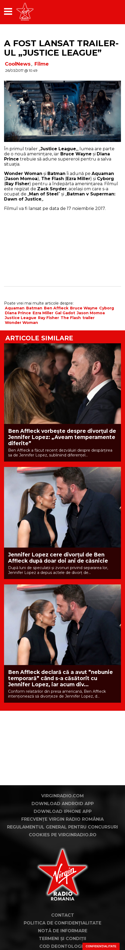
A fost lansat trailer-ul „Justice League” (61, 48)
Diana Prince (18, 312)
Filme (41, 64)
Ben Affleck (56, 308)
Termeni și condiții (62, 938)
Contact (62, 915)
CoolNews (17, 64)
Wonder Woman (21, 322)
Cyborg (106, 308)
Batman (34, 308)
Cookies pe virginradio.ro (62, 834)
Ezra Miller (43, 312)
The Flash (71, 317)
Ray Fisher (48, 317)
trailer (88, 317)
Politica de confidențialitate (62, 923)
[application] (107, 11)
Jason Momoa (91, 312)
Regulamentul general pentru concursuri (62, 827)
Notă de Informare (62, 930)
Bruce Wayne (84, 308)
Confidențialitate (101, 946)
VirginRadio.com (62, 795)
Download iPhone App (63, 811)
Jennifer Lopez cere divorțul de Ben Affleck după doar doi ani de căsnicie (58, 558)
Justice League (20, 317)
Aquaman (15, 308)
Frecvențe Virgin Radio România (62, 819)
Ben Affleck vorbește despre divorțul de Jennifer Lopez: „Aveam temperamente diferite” (62, 437)
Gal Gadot (65, 312)
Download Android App (63, 803)
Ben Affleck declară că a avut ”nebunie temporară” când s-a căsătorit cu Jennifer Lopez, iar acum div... (60, 678)
